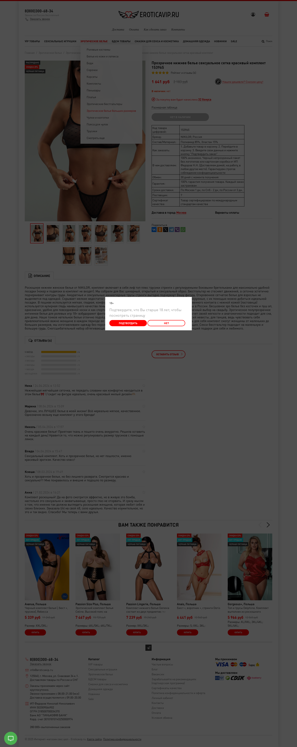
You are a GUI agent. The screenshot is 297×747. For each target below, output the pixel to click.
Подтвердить (128, 323)
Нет (166, 323)
